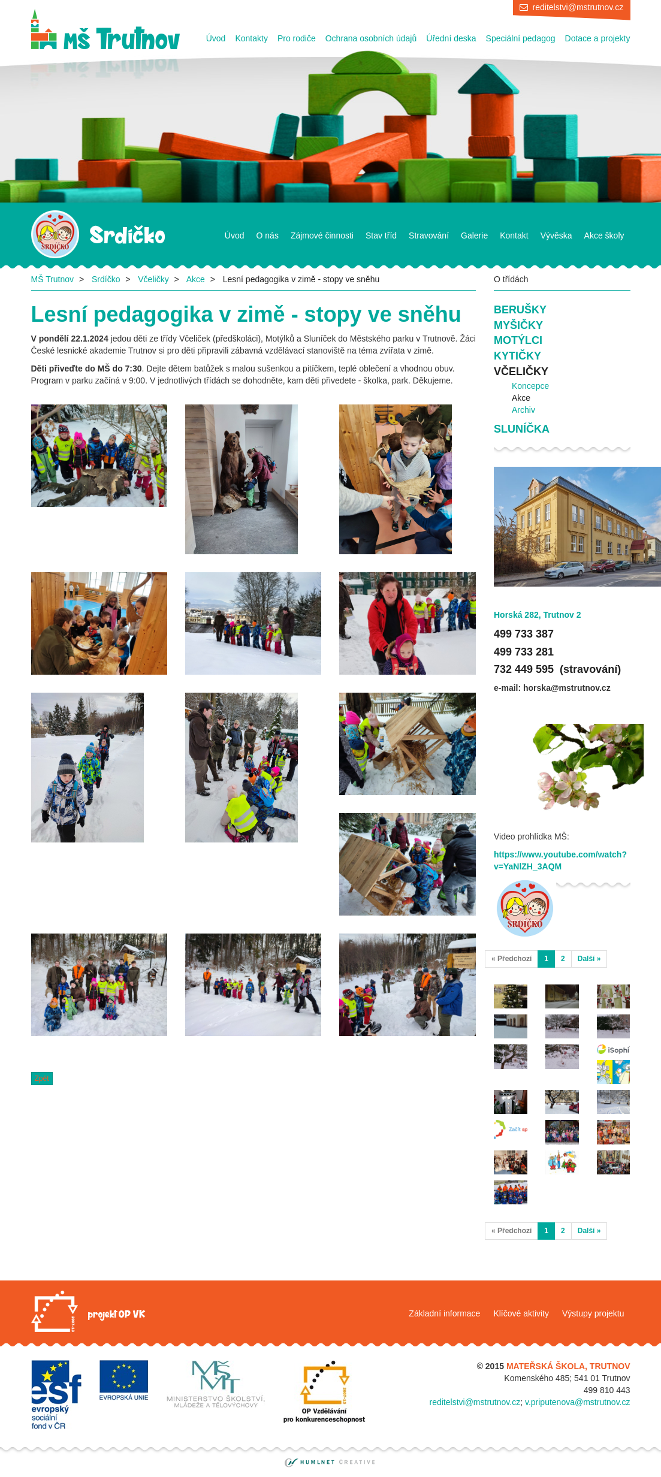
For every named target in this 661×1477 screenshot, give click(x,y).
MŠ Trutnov (52, 279)
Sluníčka (522, 429)
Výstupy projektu (593, 1313)
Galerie (474, 235)
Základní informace (444, 1313)
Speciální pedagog (521, 38)
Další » (589, 959)
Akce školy (604, 235)
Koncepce (530, 386)
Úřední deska (451, 38)
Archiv (523, 410)
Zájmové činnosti (322, 235)
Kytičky (517, 356)
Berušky (520, 310)
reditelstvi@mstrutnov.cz (578, 7)
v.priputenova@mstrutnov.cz (577, 1402)
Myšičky (518, 325)
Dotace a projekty (597, 38)
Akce (195, 279)
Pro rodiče (296, 38)
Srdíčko (106, 279)
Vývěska (556, 235)
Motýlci (518, 340)
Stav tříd (381, 235)
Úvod (216, 38)
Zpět (42, 1078)
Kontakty (251, 38)
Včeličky (153, 279)
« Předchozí (511, 959)
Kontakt (514, 235)
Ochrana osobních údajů (371, 38)
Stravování (429, 235)
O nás (267, 235)
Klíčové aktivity (521, 1313)
